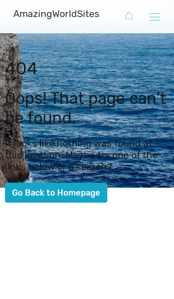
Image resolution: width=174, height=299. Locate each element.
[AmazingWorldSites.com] (67, 15)
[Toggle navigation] (154, 16)
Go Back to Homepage (56, 193)
